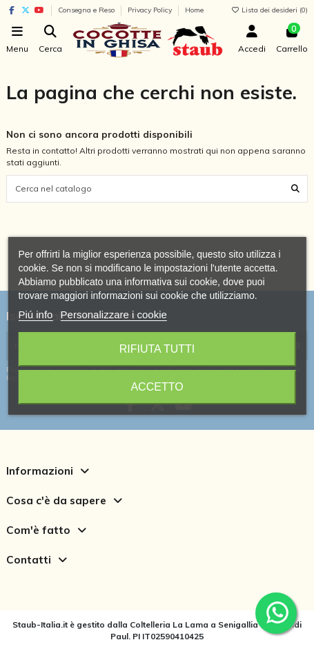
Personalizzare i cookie (114, 314)
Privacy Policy (151, 10)
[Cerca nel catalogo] (295, 188)
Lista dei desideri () (269, 10)
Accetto (156, 387)
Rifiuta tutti (157, 349)
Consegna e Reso (87, 10)
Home (194, 10)
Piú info (35, 314)
